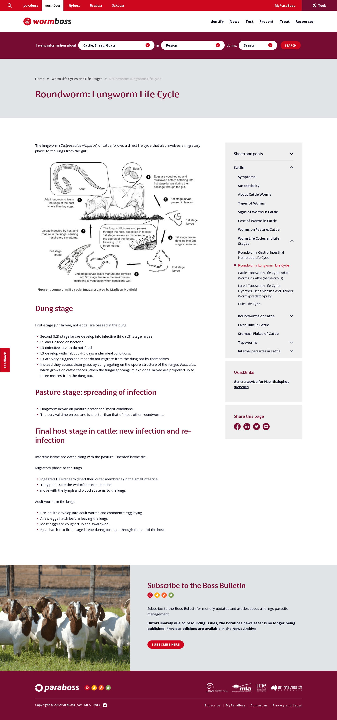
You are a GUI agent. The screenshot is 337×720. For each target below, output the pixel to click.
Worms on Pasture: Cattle (258, 229)
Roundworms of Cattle (256, 316)
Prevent (267, 21)
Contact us (258, 705)
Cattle (239, 167)
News (234, 21)
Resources (305, 21)
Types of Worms (251, 203)
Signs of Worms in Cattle (258, 211)
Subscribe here (166, 644)
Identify (216, 21)
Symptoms (246, 176)
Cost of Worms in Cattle (257, 220)
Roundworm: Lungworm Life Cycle (263, 265)
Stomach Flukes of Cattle (258, 333)
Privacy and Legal (287, 705)
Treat (285, 21)
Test (249, 21)
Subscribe (213, 705)
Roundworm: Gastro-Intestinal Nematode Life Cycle (261, 255)
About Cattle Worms (254, 194)
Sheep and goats (248, 153)
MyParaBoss (235, 705)
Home (39, 79)
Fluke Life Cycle (249, 303)
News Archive (244, 628)
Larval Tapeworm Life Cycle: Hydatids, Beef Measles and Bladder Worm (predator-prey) (265, 290)
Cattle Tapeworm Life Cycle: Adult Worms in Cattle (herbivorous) (263, 275)
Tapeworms (247, 342)
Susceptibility (248, 185)
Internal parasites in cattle (259, 351)
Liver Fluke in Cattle (253, 324)
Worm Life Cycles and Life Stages (76, 79)
